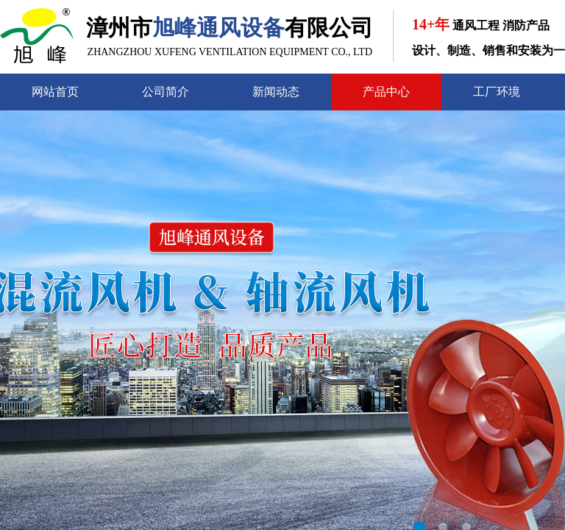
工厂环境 (496, 91)
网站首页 (55, 91)
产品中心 (386, 91)
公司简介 (165, 91)
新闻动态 (275, 91)
